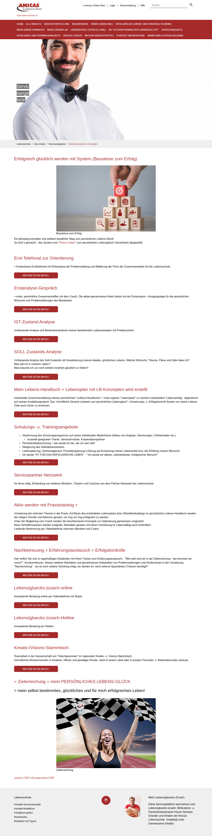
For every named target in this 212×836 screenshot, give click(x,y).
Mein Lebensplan (57, 29)
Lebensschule (24, 144)
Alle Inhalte (33, 23)
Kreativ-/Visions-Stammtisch (41, 647)
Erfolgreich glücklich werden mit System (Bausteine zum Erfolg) (75, 158)
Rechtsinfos (20, 817)
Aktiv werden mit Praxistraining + (46, 504)
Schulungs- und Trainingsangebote (39, 35)
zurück (18, 778)
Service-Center (72, 35)
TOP (26, 778)
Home (20, 23)
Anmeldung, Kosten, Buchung (165, 35)
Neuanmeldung (128, 5)
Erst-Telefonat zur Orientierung (44, 258)
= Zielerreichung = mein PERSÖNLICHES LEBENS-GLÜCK (72, 681)
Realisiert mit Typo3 (25, 821)
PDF (51, 778)
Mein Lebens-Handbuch (31, 29)
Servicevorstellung (56, 23)
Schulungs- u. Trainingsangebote (46, 426)
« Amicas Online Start (94, 5)
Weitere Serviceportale (99, 35)
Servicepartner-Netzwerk (38, 475)
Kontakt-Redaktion (24, 808)
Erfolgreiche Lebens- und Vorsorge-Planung (143, 23)
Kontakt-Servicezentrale (27, 804)
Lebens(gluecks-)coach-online (43, 587)
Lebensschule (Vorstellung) (88, 29)
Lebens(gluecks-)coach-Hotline (44, 617)
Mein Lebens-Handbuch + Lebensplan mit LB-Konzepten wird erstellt (80, 389)
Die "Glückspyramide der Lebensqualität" (133, 29)
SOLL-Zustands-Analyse (38, 351)
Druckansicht (39, 778)
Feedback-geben (23, 812)
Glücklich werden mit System (83, 144)
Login (112, 5)
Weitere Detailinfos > (36, 275)
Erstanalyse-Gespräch (35, 287)
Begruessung (80, 23)
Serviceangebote (172, 29)
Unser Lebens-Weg (102, 23)
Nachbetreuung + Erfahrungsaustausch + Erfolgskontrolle (69, 550)
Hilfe (142, 5)
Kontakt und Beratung (131, 35)
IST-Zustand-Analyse (34, 321)
